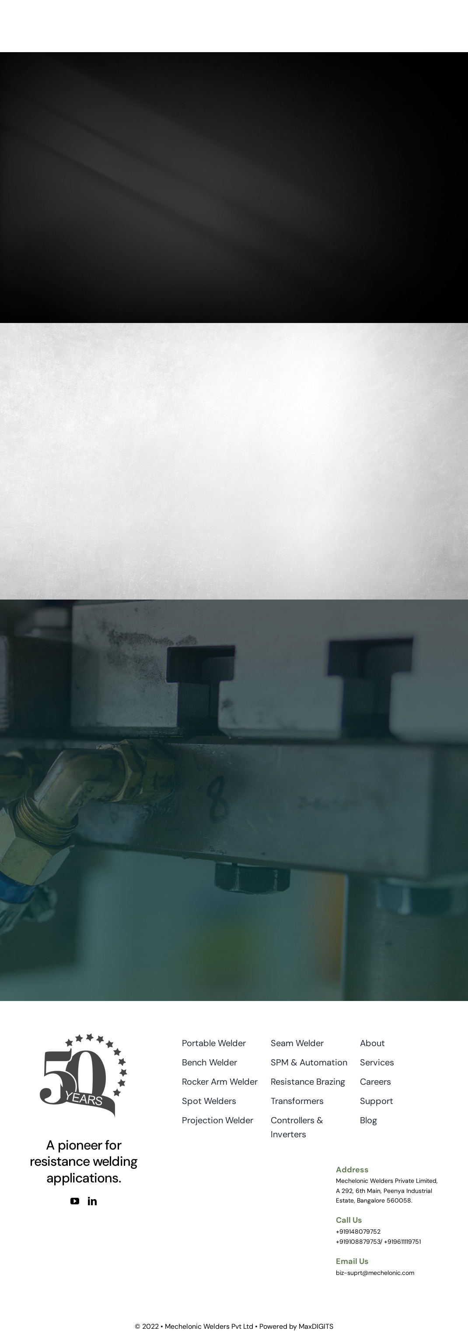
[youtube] (74, 1201)
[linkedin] (92, 1201)
